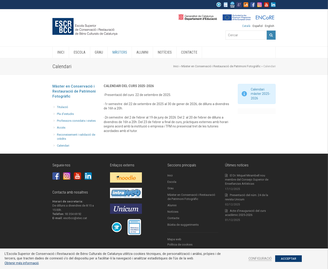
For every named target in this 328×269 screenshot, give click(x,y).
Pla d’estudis (65, 114)
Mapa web (174, 239)
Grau (170, 188)
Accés (61, 127)
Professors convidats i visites (76, 120)
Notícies (172, 211)
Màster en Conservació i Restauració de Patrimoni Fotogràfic (221, 66)
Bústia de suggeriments (183, 224)
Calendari (63, 145)
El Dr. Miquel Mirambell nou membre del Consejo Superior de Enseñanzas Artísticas (246, 179)
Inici (176, 66)
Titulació (62, 107)
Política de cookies (179, 244)
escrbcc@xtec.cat (75, 218)
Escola (171, 182)
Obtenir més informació (22, 263)
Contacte (173, 218)
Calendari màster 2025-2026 (260, 94)
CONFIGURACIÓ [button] (260, 258)
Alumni (172, 205)
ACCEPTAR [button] (288, 258)
